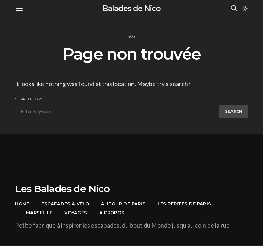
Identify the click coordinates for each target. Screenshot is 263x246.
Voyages (75, 212)
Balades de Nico (131, 8)
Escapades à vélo (65, 203)
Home (22, 203)
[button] (245, 8)
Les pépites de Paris (184, 203)
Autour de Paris (123, 203)
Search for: (28, 99)
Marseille (39, 212)
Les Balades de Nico (62, 188)
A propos (111, 212)
